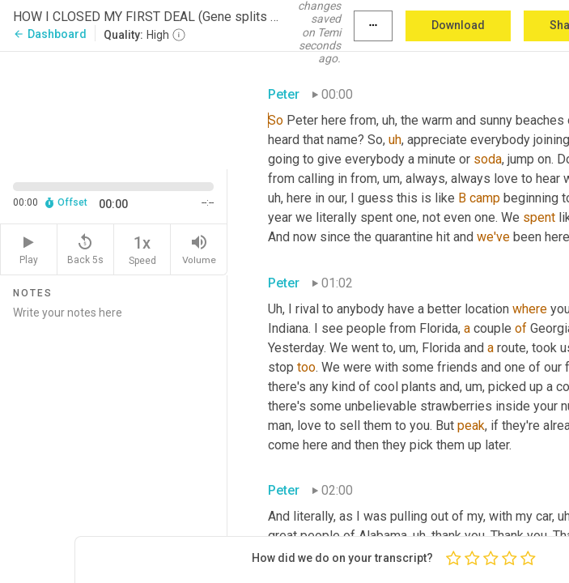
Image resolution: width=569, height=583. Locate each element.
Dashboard (50, 34)
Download (458, 25)
